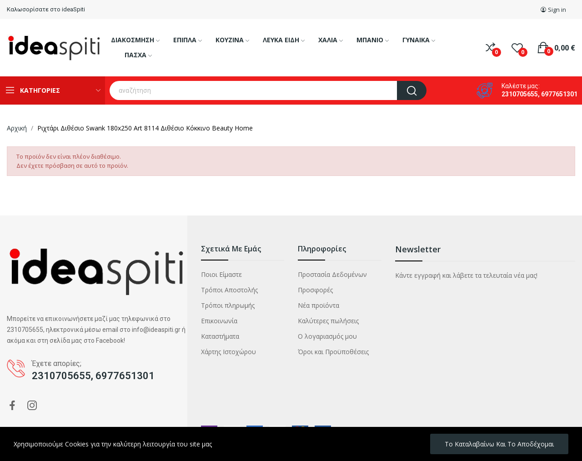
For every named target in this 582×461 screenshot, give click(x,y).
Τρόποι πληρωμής (228, 305)
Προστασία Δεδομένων (332, 274)
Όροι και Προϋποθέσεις (333, 351)
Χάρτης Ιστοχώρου (228, 351)
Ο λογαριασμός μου (327, 336)
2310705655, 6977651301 (539, 94)
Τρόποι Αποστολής (229, 290)
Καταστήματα (220, 336)
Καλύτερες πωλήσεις (328, 320)
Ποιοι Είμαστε (221, 274)
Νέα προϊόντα (318, 305)
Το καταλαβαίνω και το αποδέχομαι (499, 444)
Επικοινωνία (219, 320)
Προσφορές (315, 290)
